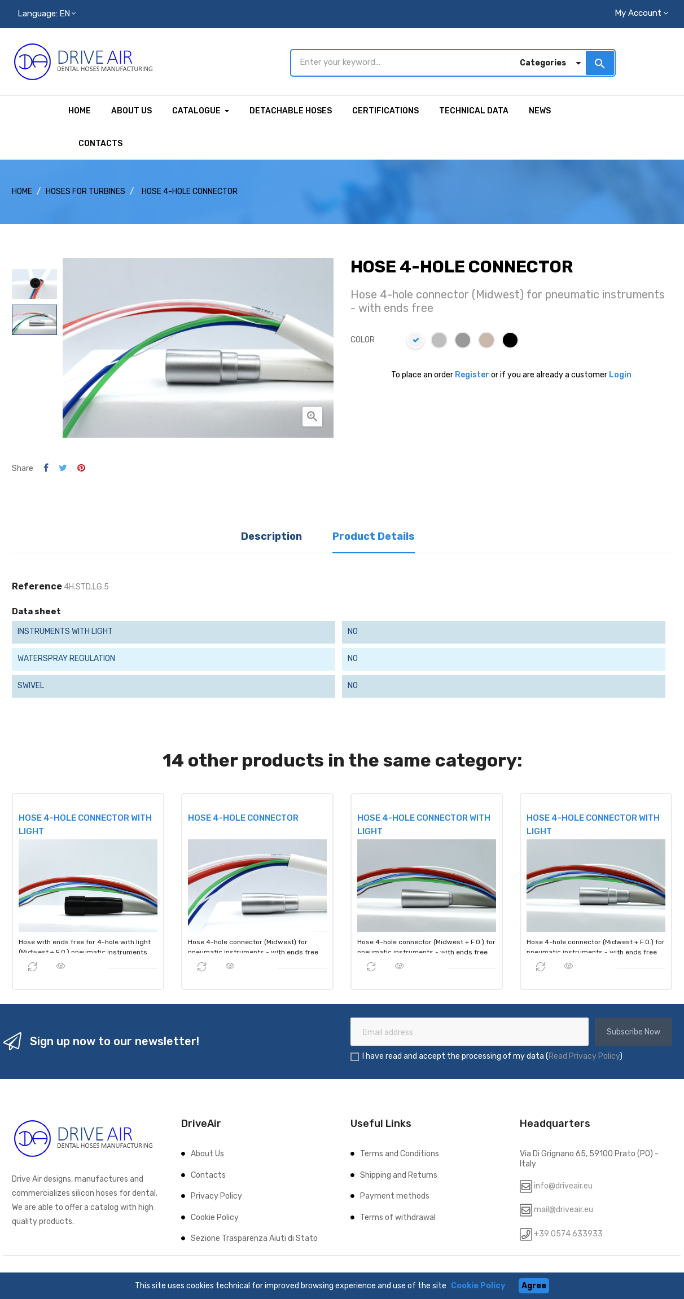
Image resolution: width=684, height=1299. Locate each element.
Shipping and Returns (398, 1173)
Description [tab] (271, 535)
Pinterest (81, 466)
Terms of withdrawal (398, 1216)
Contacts (208, 1173)
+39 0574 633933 (567, 1232)
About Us (207, 1152)
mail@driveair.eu (563, 1208)
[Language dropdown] (46, 14)
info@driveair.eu (563, 1184)
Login (620, 373)
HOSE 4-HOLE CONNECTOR (243, 816)
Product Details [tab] (373, 535)
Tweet (63, 466)
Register (472, 373)
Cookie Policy (215, 1216)
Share (46, 466)
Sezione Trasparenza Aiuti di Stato (254, 1237)
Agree (533, 1286)
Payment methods (394, 1195)
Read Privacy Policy (584, 1055)
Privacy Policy (216, 1195)
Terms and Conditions (399, 1152)
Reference (37, 585)
